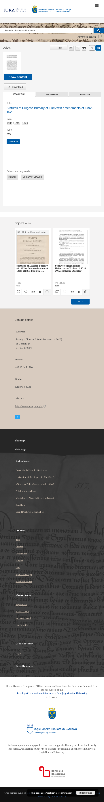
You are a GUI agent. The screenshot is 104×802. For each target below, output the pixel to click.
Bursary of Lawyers (32, 177)
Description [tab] (19, 94)
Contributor (21, 553)
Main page (21, 449)
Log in (19, 653)
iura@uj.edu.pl (23, 386)
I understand (85, 793)
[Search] (99, 30)
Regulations (21, 604)
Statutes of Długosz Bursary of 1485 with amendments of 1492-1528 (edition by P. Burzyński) (32, 268)
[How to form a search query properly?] (101, 37)
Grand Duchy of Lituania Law (30, 511)
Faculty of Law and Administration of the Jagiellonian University (52, 693)
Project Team (22, 611)
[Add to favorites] (77, 48)
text (9, 133)
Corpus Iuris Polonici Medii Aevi (32, 470)
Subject (19, 560)
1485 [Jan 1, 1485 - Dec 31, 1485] (9, 122)
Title (18, 539)
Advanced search (86, 37)
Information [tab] (52, 94)
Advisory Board (23, 618)
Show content (18, 77)
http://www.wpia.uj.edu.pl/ (30, 406)
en (98, 48)
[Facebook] (17, 416)
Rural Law (20, 505)
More (80, 301)
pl (92, 48)
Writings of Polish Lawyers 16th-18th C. (35, 484)
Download (15, 87)
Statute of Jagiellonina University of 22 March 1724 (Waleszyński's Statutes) (70, 268)
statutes (12, 177)
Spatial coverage (24, 574)
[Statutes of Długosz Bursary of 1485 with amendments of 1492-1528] (12, 63)
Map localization (24, 581)
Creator (19, 546)
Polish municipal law (26, 491)
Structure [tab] (85, 94)
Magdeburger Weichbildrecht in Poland (35, 498)
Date (18, 567)
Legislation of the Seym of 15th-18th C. (35, 477)
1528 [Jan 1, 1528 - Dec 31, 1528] (25, 122)
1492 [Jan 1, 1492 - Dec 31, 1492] (17, 122)
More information (64, 793)
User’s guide (22, 625)
